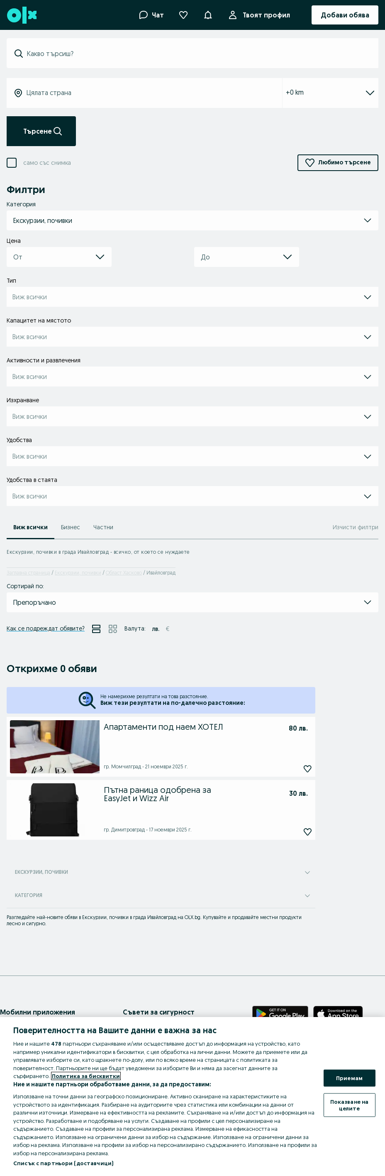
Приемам (349, 1077)
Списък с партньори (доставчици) (63, 1163)
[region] (192, 1096)
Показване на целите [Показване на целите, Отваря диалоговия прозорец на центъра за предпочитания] (349, 1105)
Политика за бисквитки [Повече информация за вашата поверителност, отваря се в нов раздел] (86, 1076)
